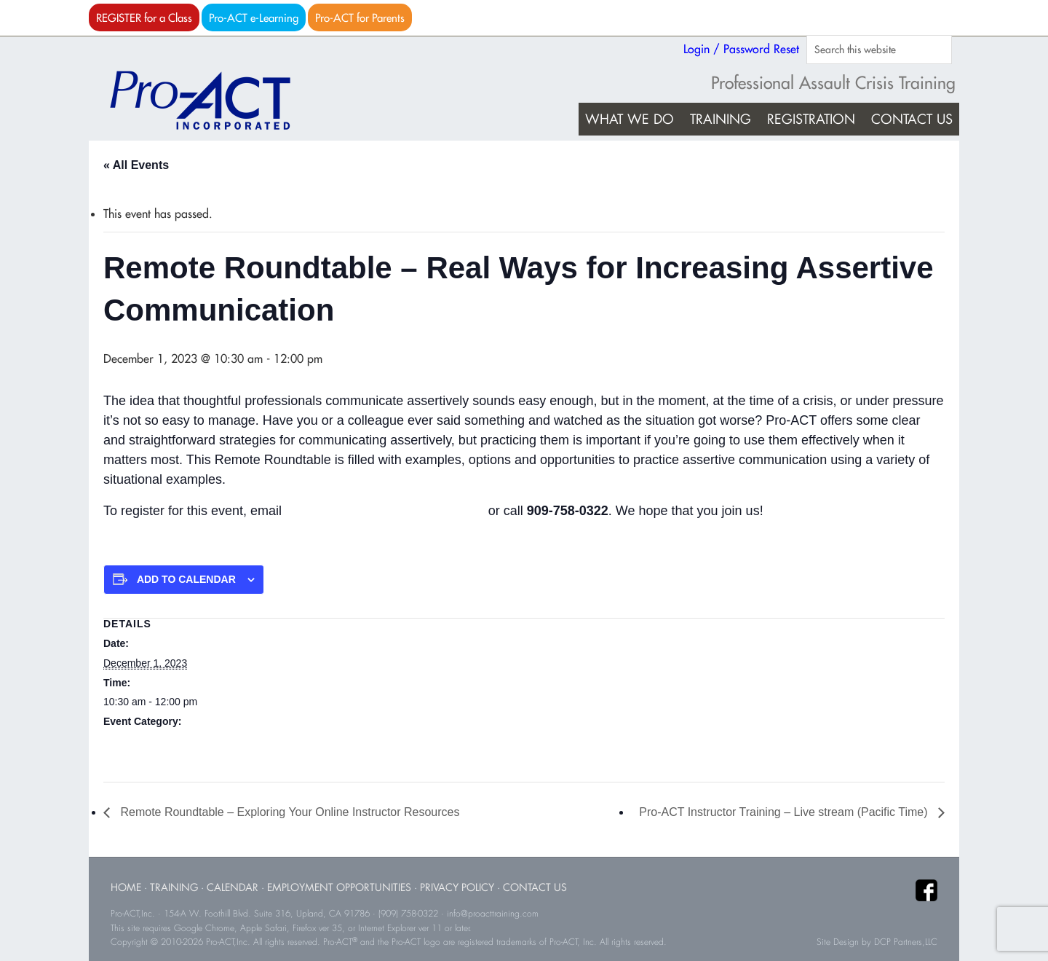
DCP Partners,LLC (905, 942)
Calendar (232, 887)
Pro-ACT (212, 100)
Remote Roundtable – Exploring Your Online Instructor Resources (288, 812)
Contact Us (535, 887)
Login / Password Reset (741, 49)
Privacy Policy (457, 887)
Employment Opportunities (339, 887)
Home (126, 887)
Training (174, 887)
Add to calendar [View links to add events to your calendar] (186, 579)
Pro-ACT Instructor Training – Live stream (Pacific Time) (785, 812)
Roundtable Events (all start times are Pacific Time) (218, 741)
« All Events (136, 165)
